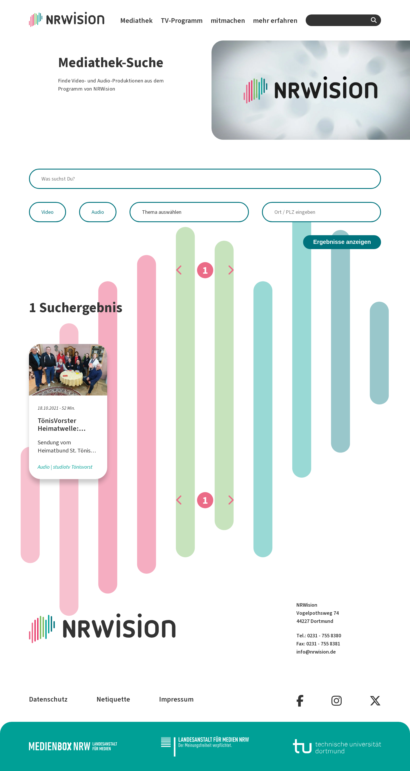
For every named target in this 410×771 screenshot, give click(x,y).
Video (47, 212)
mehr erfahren (275, 20)
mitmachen (228, 20)
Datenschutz (48, 699)
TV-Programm (182, 20)
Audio (98, 212)
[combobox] (343, 20)
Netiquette (113, 699)
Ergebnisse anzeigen (342, 242)
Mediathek (136, 20)
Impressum (176, 699)
